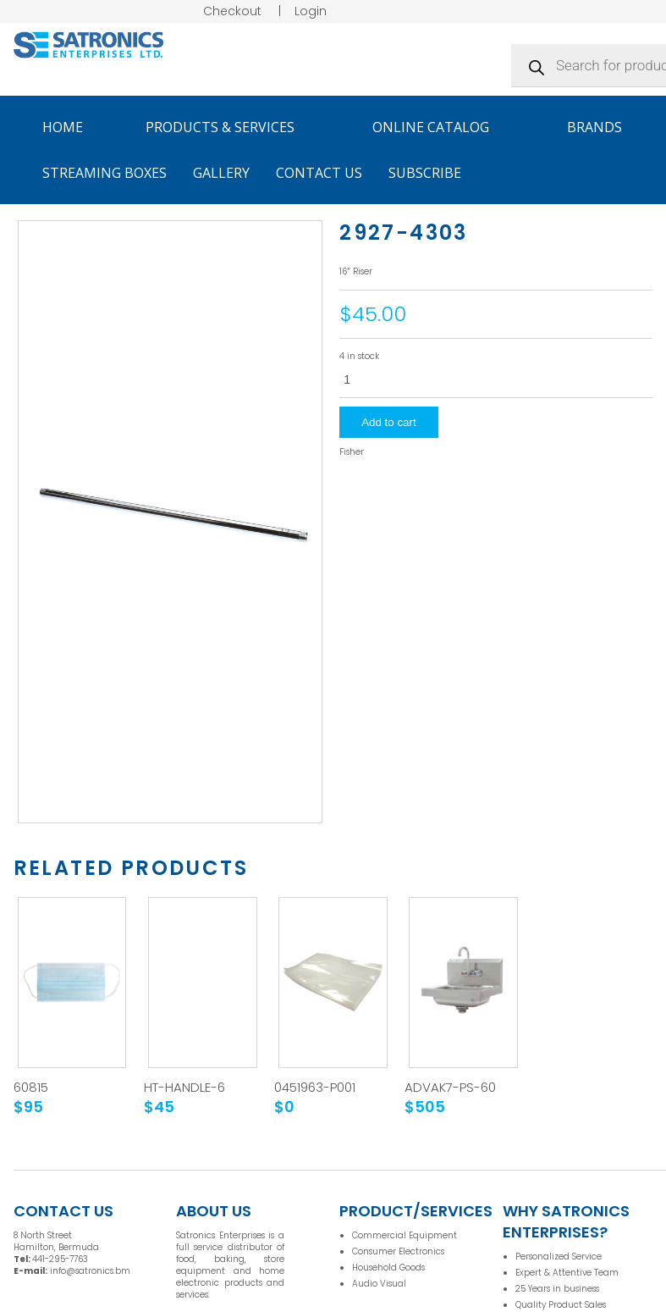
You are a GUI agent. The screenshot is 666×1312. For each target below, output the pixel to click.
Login (310, 11)
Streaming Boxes (104, 172)
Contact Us (319, 172)
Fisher (351, 452)
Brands (602, 127)
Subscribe (424, 172)
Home (62, 127)
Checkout (232, 11)
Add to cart (388, 422)
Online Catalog (438, 127)
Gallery (221, 172)
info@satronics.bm (90, 1271)
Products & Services (228, 127)
